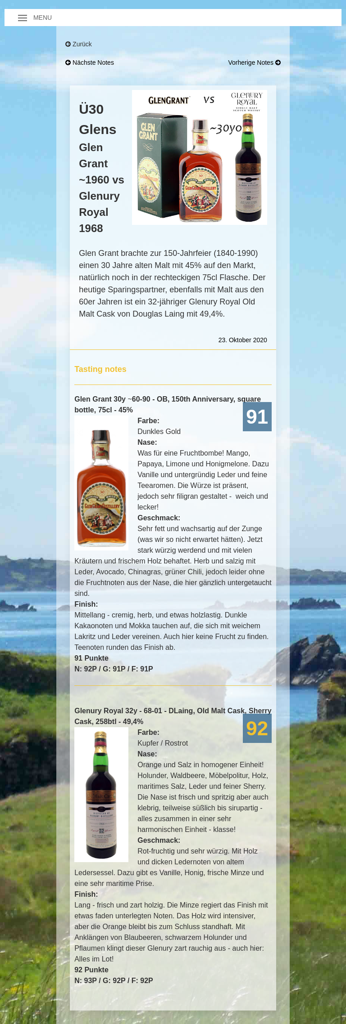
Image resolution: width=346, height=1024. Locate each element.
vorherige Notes (254, 62)
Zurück (78, 44)
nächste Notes (89, 62)
